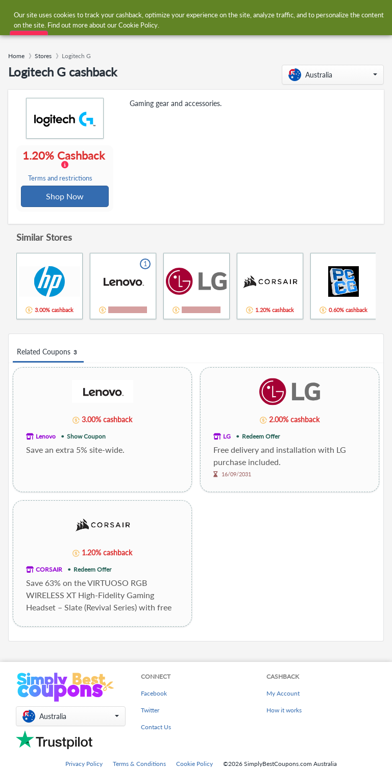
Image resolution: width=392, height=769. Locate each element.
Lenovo (46, 437)
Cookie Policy (194, 764)
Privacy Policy (84, 764)
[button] (333, 75)
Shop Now (65, 196)
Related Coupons (48, 353)
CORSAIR (49, 570)
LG (227, 437)
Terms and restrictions (61, 178)
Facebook (154, 694)
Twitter (150, 711)
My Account (283, 694)
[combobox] (185, 14)
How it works (284, 711)
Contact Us (156, 728)
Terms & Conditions (139, 764)
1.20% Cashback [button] (64, 166)
